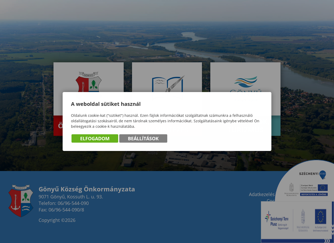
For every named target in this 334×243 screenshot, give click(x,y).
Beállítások (143, 139)
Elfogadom (95, 139)
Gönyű (33, 25)
